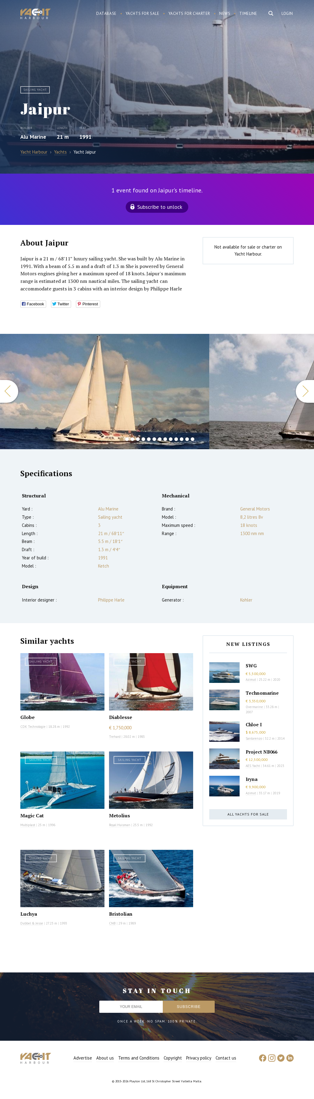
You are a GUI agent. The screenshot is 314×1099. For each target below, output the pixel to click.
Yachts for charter (189, 13)
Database (106, 13)
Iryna (252, 779)
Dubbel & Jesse (31, 923)
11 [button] (176, 439)
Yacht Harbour (35, 14)
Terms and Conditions (138, 1058)
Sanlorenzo (254, 738)
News (224, 13)
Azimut (251, 679)
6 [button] (149, 439)
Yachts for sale (142, 13)
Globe (27, 717)
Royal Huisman (119, 825)
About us (105, 1058)
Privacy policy (198, 1058)
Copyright (173, 1058)
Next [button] (305, 391)
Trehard (115, 736)
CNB (112, 923)
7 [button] (154, 439)
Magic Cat (32, 815)
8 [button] (160, 439)
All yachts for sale (248, 814)
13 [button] (187, 439)
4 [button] (138, 439)
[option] (104, 391)
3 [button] (132, 439)
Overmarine (255, 707)
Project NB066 (261, 752)
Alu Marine (33, 136)
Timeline (248, 13)
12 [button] (181, 439)
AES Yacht (253, 766)
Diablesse (120, 717)
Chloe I (254, 724)
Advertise (82, 1058)
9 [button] (165, 439)
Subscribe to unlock (159, 206)
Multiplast (27, 825)
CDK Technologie (33, 726)
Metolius (119, 815)
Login (287, 13)
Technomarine (262, 693)
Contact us (226, 1058)
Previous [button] (9, 391)
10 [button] (170, 439)
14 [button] (192, 439)
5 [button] (143, 439)
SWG (251, 666)
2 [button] (127, 439)
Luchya (28, 914)
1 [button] (121, 439)
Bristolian (120, 914)
